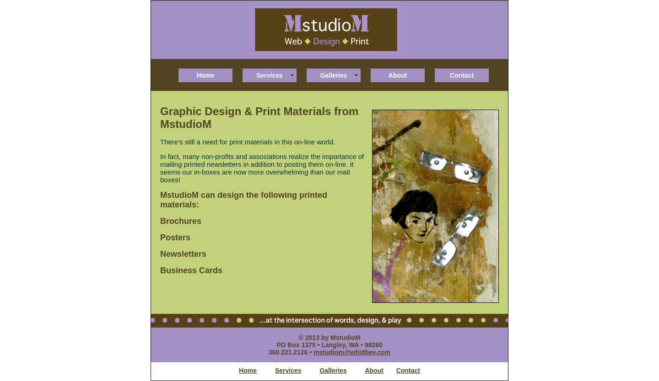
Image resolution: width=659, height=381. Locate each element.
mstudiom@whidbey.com (351, 352)
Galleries (333, 75)
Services (269, 75)
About (398, 75)
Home (206, 75)
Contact (462, 75)
